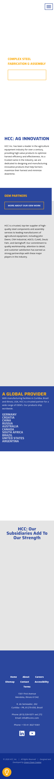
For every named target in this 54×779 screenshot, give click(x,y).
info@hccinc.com (30, 717)
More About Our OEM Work (24, 205)
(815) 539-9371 (26, 714)
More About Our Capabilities (27, 75)
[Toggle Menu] (49, 6)
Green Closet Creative (32, 762)
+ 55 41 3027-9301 (31, 724)
